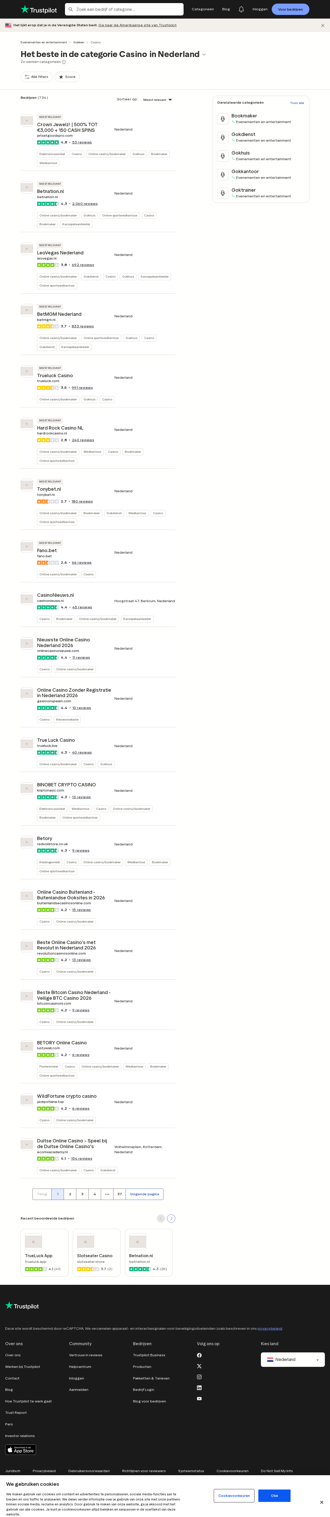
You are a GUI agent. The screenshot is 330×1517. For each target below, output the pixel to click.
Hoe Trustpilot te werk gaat (28, 1401)
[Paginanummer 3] (82, 1194)
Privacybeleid (44, 1471)
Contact (12, 1378)
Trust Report (16, 1412)
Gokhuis (138, 154)
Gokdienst (91, 276)
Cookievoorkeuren (233, 1471)
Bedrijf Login (143, 1389)
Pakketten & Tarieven (151, 1378)
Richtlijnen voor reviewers (144, 1471)
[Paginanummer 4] (94, 1194)
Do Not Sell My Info (277, 1471)
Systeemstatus (191, 1471)
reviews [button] (82, 142)
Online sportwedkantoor (119, 215)
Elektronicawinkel (52, 154)
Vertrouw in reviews (85, 1355)
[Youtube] (199, 1398)
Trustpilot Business (149, 1355)
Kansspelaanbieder (76, 224)
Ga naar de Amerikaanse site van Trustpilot (137, 25)
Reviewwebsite (67, 719)
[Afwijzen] (323, 25)
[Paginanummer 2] (70, 1194)
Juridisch (12, 1471)
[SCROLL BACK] (161, 1218)
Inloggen (76, 1378)
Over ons (13, 1355)
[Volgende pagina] (144, 1194)
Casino (77, 154)
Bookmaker (159, 154)
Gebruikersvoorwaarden (89, 1471)
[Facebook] (199, 1354)
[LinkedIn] (199, 1387)
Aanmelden (78, 1389)
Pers (9, 1424)
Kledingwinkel (49, 862)
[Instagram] (199, 1376)
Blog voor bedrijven (149, 1401)
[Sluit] (321, 1502)
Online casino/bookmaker (107, 154)
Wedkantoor (48, 163)
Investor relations (20, 1436)
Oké (274, 1496)
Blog (9, 1389)
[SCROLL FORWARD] (171, 1218)
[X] (199, 1365)
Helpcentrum (80, 1367)
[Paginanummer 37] (119, 1194)
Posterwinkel (48, 1066)
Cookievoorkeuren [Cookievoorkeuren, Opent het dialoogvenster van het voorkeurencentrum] (234, 1496)
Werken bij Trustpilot (22, 1367)
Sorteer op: (127, 99)
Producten (142, 1367)
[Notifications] (241, 9)
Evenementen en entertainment (44, 42)
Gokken (78, 42)
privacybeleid (270, 1328)
